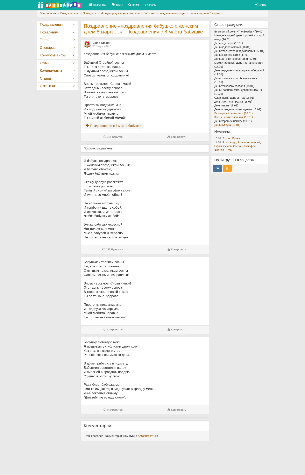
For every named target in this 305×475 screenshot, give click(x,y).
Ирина (236, 138)
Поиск (133, 4)
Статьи (45, 78)
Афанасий (253, 142)
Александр (229, 142)
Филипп (219, 150)
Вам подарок (101, 42)
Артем (241, 142)
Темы (117, 4)
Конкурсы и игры (53, 55)
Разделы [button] (152, 4)
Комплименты (51, 71)
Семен (227, 146)
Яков (228, 150)
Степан (237, 146)
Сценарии (48, 48)
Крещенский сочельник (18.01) (233, 117)
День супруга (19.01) (227, 124)
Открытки (47, 86)
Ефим (218, 146)
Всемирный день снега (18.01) (233, 113)
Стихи (44, 63)
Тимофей (250, 146)
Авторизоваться (148, 435)
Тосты (44, 40)
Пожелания (49, 32)
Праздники (97, 4)
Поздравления (51, 24)
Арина (227, 138)
